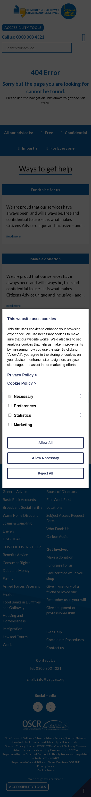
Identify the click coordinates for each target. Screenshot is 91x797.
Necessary (20, 396)
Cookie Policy (21, 383)
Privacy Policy (22, 375)
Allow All (45, 443)
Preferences (22, 406)
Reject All (45, 473)
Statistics (19, 415)
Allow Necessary (45, 458)
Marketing (20, 425)
